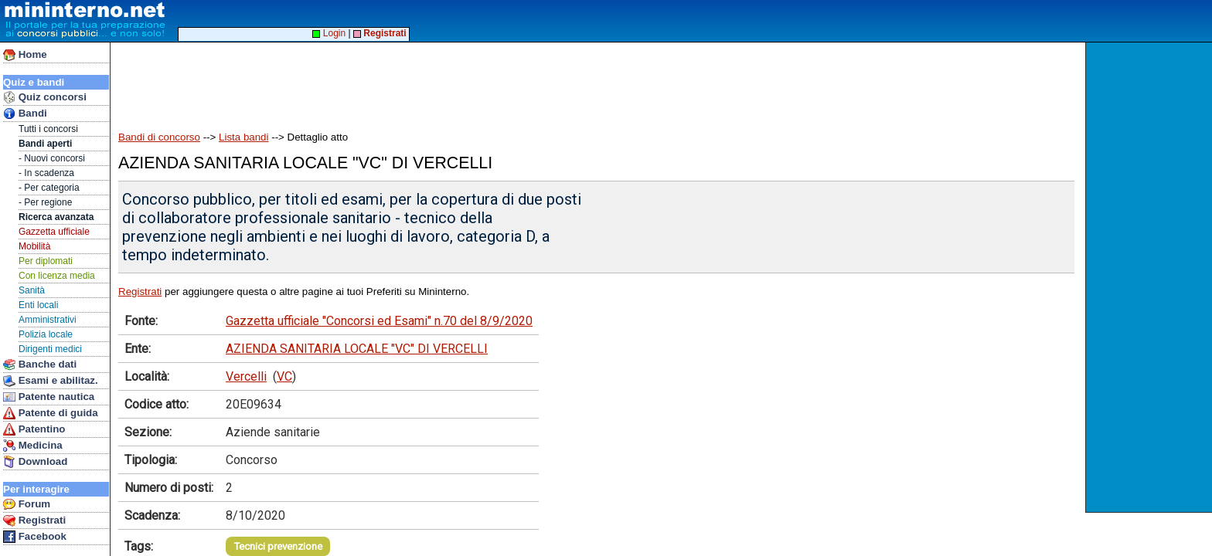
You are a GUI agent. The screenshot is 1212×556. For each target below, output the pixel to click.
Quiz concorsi (45, 97)
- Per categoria (49, 187)
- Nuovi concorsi (52, 158)
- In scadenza (46, 173)
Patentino (34, 429)
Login (329, 33)
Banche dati (40, 364)
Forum (26, 504)
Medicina (33, 445)
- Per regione (45, 202)
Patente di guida (50, 413)
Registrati (34, 520)
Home (25, 55)
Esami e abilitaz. (50, 381)
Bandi (25, 113)
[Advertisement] (1150, 277)
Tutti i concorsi (48, 129)
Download (35, 462)
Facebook (34, 537)
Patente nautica (48, 397)
